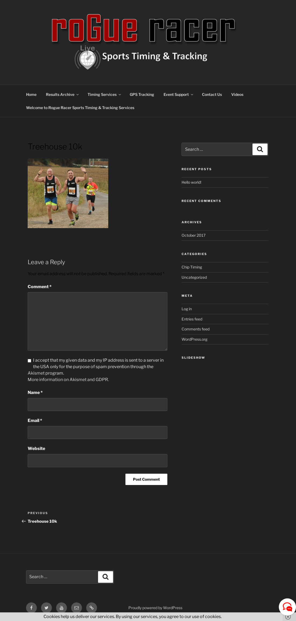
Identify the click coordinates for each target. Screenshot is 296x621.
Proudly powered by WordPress (155, 607)
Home (31, 94)
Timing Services (105, 94)
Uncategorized (194, 277)
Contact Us (212, 94)
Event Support (179, 94)
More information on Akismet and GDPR (68, 379)
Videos (237, 94)
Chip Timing (192, 267)
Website (36, 448)
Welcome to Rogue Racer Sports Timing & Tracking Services (80, 107)
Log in (187, 308)
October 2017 (193, 235)
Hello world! (191, 182)
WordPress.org (194, 339)
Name (35, 392)
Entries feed (192, 319)
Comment (40, 286)
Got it (233, 616)
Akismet (36, 373)
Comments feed (196, 329)
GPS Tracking (142, 94)
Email (35, 420)
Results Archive (63, 94)
